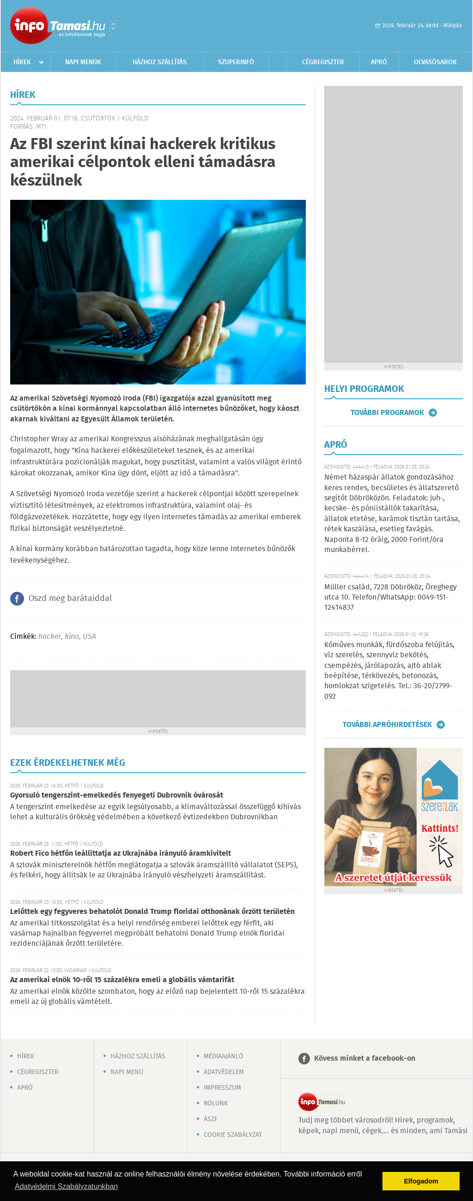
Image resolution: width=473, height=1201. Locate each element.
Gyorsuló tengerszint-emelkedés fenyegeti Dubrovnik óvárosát (116, 795)
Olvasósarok (435, 62)
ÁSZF (211, 1119)
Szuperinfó (236, 62)
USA (89, 637)
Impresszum (222, 1088)
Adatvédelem (224, 1072)
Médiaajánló (223, 1056)
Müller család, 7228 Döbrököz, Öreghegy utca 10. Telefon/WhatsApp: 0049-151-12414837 (390, 598)
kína (72, 637)
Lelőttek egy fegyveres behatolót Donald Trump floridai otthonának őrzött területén (152, 912)
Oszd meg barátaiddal (70, 598)
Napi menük (83, 62)
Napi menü (126, 1072)
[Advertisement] (158, 698)
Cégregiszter (323, 62)
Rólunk (216, 1104)
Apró (379, 62)
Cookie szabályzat (233, 1135)
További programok (387, 412)
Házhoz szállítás (160, 62)
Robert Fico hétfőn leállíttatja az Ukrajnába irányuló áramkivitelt (120, 853)
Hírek (22, 62)
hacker (49, 637)
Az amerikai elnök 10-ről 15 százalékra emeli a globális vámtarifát (122, 980)
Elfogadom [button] (421, 1181)
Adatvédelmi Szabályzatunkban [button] (66, 1186)
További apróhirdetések (387, 725)
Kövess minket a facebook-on (364, 1058)
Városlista (112, 26)
